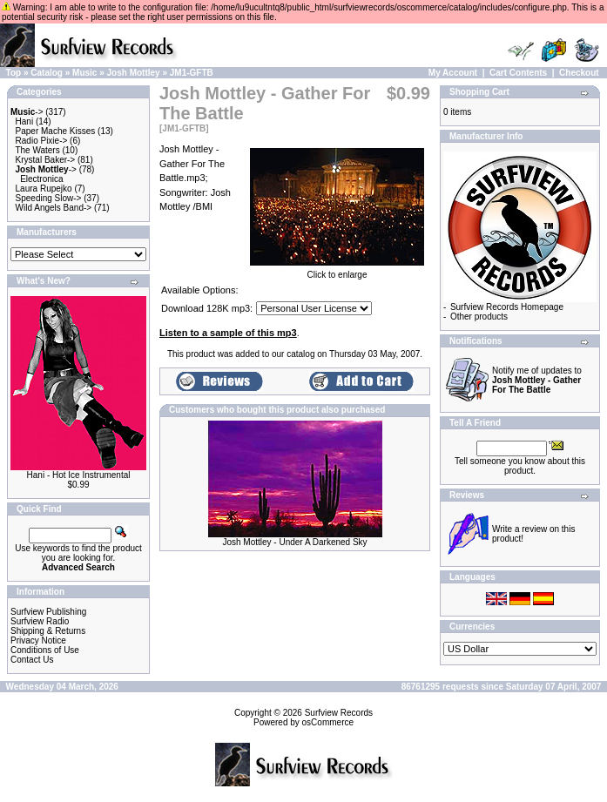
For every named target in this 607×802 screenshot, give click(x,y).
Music (84, 73)
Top (14, 73)
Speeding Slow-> (49, 198)
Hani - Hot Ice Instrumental (79, 475)
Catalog (46, 73)
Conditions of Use (44, 650)
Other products (479, 316)
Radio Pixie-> (42, 140)
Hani (25, 121)
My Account (452, 73)
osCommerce (328, 722)
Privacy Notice (38, 640)
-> (27, 112)
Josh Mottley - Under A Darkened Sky (294, 542)
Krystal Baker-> (46, 160)
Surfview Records (339, 713)
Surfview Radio (39, 621)
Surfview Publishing (48, 612)
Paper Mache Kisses (56, 131)
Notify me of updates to (537, 380)
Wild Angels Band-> (54, 207)
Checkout (579, 73)
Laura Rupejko (44, 188)
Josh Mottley (133, 73)
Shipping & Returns (47, 631)
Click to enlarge (337, 271)
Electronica (41, 179)
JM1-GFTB (191, 73)
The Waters (37, 150)
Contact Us (31, 659)
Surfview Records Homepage (506, 307)
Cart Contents (518, 73)
